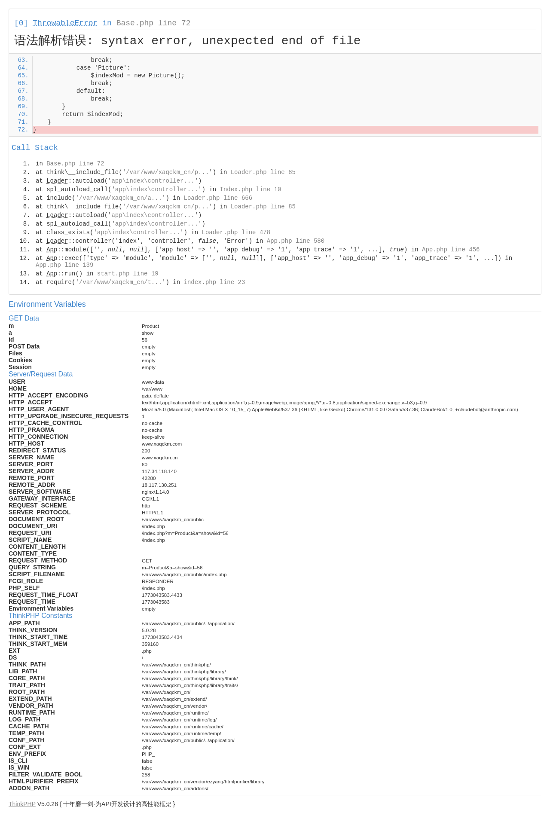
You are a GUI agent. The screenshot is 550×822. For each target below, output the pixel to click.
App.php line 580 (295, 241)
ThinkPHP (22, 804)
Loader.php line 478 (236, 232)
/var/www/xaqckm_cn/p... (167, 172)
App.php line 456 (451, 249)
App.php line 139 (64, 265)
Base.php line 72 (153, 23)
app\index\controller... (152, 180)
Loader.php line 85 (263, 172)
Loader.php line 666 (217, 198)
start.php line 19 (128, 273)
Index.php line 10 (250, 189)
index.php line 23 (214, 282)
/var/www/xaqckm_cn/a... (120, 198)
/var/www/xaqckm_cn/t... (120, 282)
